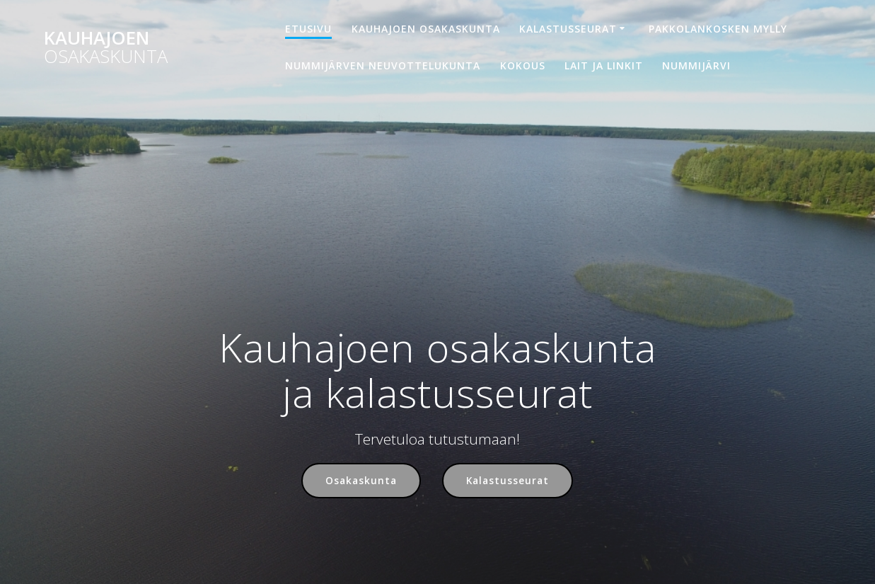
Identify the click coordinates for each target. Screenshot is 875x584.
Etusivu (308, 28)
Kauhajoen (106, 47)
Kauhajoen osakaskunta (426, 28)
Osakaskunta (361, 480)
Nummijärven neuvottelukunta (382, 65)
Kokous (522, 65)
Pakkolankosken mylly (718, 28)
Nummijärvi (696, 65)
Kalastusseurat (568, 28)
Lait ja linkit (603, 65)
